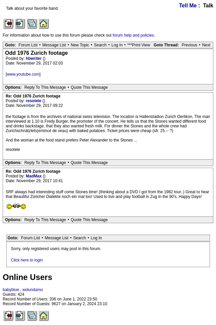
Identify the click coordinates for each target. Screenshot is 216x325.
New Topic (80, 45)
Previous (189, 45)
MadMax (34, 176)
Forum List (28, 45)
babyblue (11, 289)
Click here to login (27, 260)
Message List (54, 45)
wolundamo (32, 289)
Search (100, 45)
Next (206, 45)
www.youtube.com (23, 74)
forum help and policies (133, 35)
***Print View (138, 45)
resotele (34, 100)
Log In (117, 45)
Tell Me (188, 5)
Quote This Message (89, 87)
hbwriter (34, 58)
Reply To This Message (45, 87)
